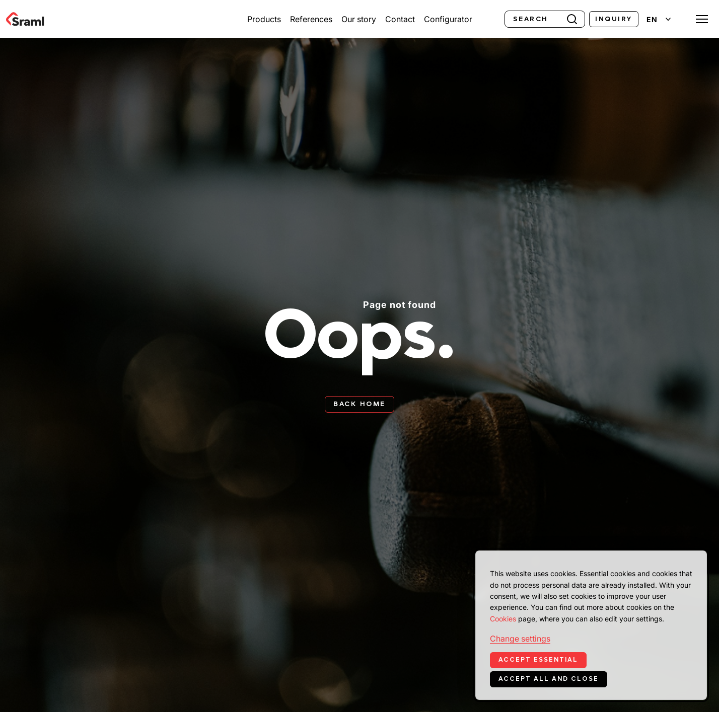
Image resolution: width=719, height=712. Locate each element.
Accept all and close (548, 678)
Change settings (520, 639)
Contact (400, 19)
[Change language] (658, 19)
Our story (358, 19)
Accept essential (538, 659)
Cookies (503, 618)
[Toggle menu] (702, 19)
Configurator (448, 19)
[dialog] (591, 625)
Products (264, 19)
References (311, 19)
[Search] (545, 19)
